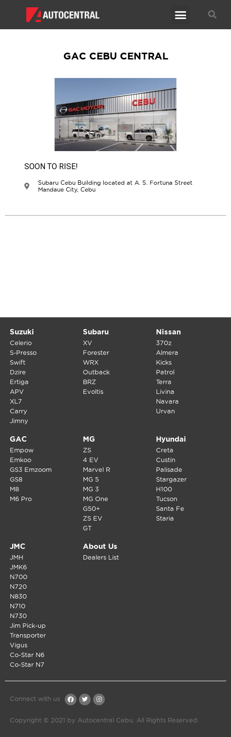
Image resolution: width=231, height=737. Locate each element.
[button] (180, 14)
